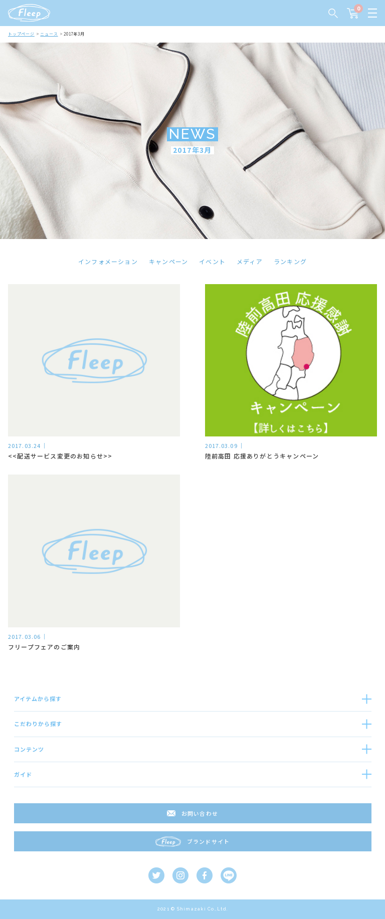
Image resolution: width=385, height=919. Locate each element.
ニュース (49, 34)
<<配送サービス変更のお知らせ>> (60, 455)
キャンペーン (168, 261)
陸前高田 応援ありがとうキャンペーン (262, 455)
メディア (250, 261)
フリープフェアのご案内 (44, 646)
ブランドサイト (208, 841)
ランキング (290, 261)
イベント (212, 261)
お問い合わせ (199, 813)
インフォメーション (108, 261)
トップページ (21, 34)
